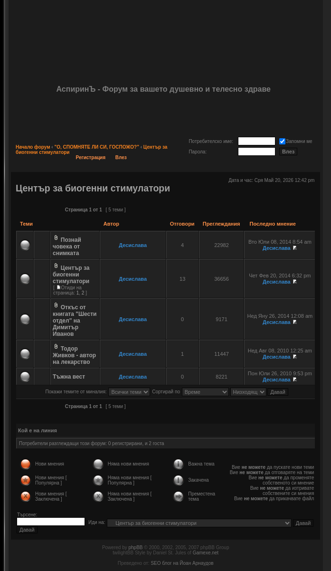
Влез (121, 157)
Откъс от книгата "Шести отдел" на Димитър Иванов (74, 320)
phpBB (135, 547)
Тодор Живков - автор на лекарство (74, 355)
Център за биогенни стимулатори (93, 188)
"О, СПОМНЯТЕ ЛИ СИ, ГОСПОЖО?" (96, 147)
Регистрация (91, 157)
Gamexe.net (205, 552)
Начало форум (33, 147)
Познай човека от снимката (67, 247)
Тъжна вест (69, 376)
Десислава (133, 245)
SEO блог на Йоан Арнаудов (182, 563)
